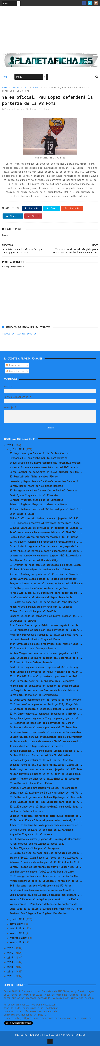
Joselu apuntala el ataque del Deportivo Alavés (41, 597)
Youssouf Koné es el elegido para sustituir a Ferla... (46, 899)
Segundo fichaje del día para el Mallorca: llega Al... (46, 764)
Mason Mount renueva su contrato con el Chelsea (41, 606)
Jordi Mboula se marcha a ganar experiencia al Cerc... (46, 551)
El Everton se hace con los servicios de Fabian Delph (45, 564)
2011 (10, 976)
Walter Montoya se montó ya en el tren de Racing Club (45, 774)
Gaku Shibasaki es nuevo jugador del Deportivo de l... (46, 657)
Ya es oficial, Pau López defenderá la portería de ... (46, 904)
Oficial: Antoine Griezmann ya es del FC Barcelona (43, 787)
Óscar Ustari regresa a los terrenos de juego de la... (46, 546)
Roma (35, 87)
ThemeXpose (34, 1035)
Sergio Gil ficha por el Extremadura (34, 695)
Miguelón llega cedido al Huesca (31, 834)
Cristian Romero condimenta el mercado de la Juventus (45, 732)
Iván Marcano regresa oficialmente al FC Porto (40, 885)
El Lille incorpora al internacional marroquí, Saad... (46, 806)
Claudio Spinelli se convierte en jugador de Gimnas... (46, 527)
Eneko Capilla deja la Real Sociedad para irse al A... (46, 801)
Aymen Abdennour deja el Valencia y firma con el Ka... (46, 880)
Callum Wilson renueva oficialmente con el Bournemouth (46, 736)
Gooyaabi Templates (74, 1035)
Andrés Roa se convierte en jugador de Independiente (44, 685)
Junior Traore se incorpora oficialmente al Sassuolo (44, 778)
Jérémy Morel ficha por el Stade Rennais (36, 486)
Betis (16, 87)
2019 (10, 445)
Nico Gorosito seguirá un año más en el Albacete (42, 681)
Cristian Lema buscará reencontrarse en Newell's (42, 890)
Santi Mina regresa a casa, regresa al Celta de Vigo (44, 667)
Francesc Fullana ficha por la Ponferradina (38, 458)
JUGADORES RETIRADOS (23, 620)
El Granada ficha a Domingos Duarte (33, 648)
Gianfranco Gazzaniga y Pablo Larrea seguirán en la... (46, 625)
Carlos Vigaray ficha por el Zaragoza (34, 848)
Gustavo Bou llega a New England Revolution (38, 913)
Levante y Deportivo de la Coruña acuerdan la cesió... (46, 481)
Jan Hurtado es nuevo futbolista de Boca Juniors (42, 871)
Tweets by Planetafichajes (19, 333)
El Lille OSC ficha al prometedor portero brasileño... (46, 676)
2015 (10, 957)
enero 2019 (17, 942)
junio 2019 (17, 919)
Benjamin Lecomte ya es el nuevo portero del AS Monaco (46, 583)
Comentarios (15, 371)
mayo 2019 (17, 923)
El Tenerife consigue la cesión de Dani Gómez (40, 569)
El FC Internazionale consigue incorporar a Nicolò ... (46, 713)
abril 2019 (17, 928)
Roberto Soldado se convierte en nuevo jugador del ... (46, 616)
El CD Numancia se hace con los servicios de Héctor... (46, 630)
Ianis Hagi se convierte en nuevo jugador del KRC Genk (46, 769)
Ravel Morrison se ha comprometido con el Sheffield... (46, 532)
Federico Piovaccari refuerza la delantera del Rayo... (46, 634)
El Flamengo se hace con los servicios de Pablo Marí (45, 876)
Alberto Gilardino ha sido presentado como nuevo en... (46, 825)
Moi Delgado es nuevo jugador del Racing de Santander (45, 839)
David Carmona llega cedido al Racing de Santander (43, 578)
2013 (10, 967)
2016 (10, 953)
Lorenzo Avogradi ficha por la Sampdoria (36, 499)
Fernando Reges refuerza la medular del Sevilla (41, 760)
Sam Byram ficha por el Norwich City (34, 560)
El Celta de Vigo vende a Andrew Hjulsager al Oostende (46, 797)
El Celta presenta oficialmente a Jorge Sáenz (40, 588)
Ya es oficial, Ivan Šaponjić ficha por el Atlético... (46, 857)
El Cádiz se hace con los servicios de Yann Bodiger (44, 602)
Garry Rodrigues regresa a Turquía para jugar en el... (46, 718)
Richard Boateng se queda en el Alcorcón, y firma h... (46, 574)
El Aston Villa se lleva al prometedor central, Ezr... (46, 820)
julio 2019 (17, 449)
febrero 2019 (19, 937)
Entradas (13, 365)
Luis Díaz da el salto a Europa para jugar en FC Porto (46, 908)
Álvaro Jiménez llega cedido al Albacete (36, 746)
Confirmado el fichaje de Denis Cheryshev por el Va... (46, 792)
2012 (10, 971)
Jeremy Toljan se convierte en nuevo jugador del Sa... (46, 866)
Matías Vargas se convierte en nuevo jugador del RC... (46, 653)
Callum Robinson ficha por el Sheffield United (40, 755)
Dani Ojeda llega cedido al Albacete (34, 495)
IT (26, 87)
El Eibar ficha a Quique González (32, 662)
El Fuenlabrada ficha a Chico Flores (34, 476)
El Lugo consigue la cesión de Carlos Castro (39, 453)
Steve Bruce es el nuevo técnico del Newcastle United (45, 462)
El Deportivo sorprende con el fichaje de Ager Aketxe (45, 699)
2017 (10, 948)
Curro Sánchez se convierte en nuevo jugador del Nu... (46, 472)
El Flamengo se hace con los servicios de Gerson (42, 722)
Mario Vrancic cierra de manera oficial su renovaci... (46, 741)
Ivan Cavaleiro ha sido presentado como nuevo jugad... (46, 643)
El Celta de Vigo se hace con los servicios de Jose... (46, 853)
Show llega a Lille (22, 513)
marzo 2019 (17, 933)
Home (5, 76)
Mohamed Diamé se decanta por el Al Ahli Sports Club (44, 862)
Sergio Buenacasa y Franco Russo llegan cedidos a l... (46, 750)
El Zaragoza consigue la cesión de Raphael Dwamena (43, 490)
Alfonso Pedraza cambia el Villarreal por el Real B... (46, 509)
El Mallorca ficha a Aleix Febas (31, 783)
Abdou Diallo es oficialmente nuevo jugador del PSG (44, 518)
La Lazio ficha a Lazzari (26, 811)
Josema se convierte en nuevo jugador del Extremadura (45, 555)
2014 (10, 962)
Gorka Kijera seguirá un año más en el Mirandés (41, 829)
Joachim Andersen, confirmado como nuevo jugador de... (46, 815)
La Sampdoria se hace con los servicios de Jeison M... (46, 690)
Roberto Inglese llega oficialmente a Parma (38, 504)
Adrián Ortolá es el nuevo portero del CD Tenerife (43, 727)
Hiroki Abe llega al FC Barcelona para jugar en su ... (46, 592)
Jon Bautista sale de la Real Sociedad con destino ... (46, 894)
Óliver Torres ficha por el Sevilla (33, 611)
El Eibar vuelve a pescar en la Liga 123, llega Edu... (46, 704)
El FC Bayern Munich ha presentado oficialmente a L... (46, 541)
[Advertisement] (50, 31)
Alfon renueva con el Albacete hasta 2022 (37, 843)
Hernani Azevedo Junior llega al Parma (35, 639)
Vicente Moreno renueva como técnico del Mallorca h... (46, 467)
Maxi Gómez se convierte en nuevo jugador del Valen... (46, 671)
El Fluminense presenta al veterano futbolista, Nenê (44, 523)
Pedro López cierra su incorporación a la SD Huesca (44, 537)
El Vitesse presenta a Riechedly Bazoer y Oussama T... (46, 708)
